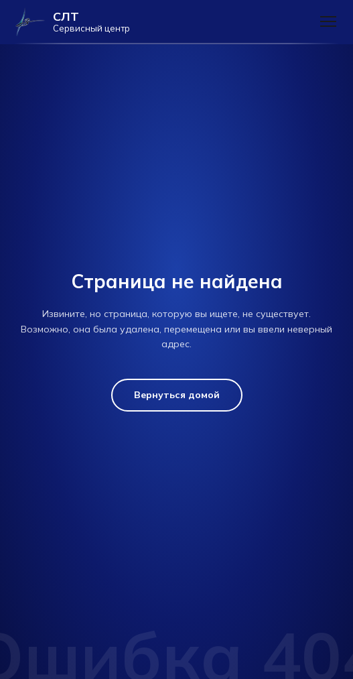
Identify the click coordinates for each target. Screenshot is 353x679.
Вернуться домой (177, 395)
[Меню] (328, 21)
